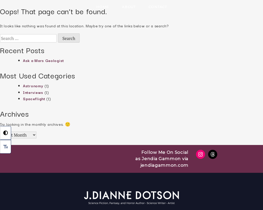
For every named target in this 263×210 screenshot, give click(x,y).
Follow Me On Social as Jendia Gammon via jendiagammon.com (161, 159)
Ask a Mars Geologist (43, 60)
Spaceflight (34, 98)
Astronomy (33, 86)
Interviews (33, 92)
